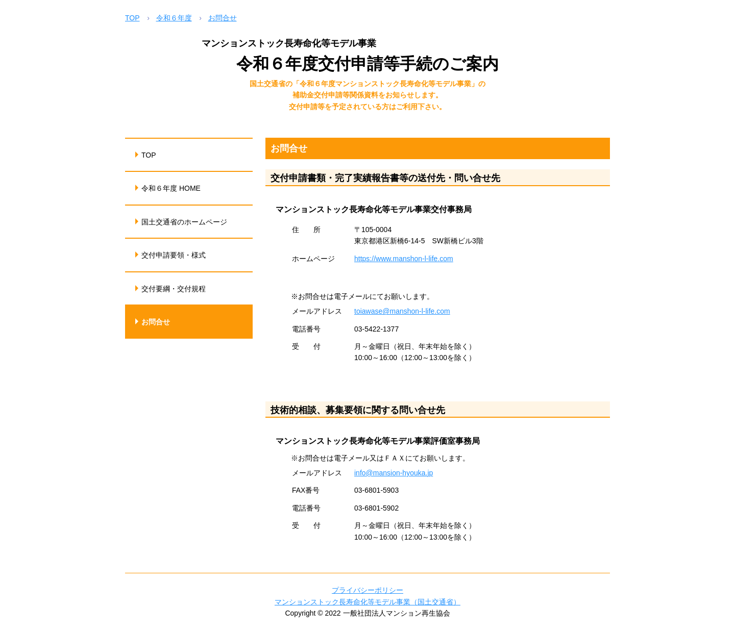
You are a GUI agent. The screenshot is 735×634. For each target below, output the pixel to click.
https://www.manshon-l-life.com (403, 259)
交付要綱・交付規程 (173, 289)
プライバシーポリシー (367, 590)
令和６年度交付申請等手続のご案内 (367, 64)
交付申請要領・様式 (173, 255)
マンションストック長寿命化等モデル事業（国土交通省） (367, 602)
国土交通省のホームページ (184, 222)
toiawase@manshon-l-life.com (402, 311)
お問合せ (222, 18)
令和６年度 (174, 18)
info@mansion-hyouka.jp (393, 473)
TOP (132, 18)
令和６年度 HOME (171, 188)
